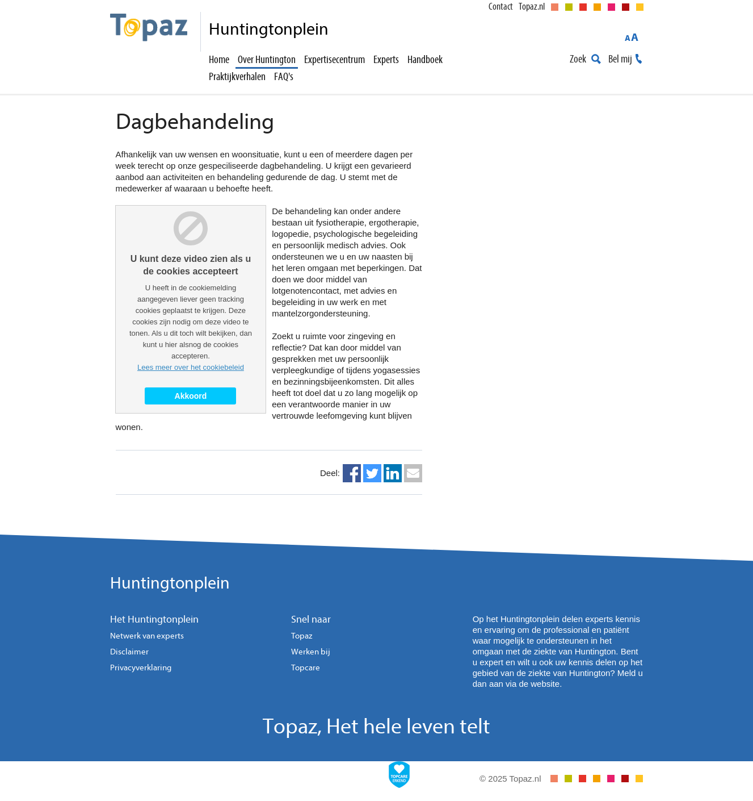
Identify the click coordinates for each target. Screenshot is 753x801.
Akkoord (191, 395)
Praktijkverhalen (237, 76)
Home (219, 59)
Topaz (301, 636)
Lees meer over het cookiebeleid (190, 367)
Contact (501, 6)
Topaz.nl (532, 6)
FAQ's (283, 76)
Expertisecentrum (334, 59)
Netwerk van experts (147, 636)
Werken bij (310, 652)
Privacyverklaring (140, 668)
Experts (386, 59)
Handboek (425, 59)
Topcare (305, 668)
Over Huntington (267, 59)
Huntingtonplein (170, 583)
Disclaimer (129, 652)
